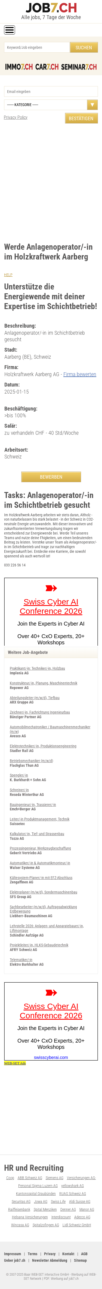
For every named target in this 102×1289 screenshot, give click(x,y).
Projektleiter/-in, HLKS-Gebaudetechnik (39, 945)
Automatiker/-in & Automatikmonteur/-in (40, 863)
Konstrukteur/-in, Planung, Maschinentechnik (43, 683)
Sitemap (80, 1260)
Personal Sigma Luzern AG (38, 1186)
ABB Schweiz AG (30, 1178)
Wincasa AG (20, 1225)
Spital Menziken (45, 1209)
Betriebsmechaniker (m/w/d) (31, 761)
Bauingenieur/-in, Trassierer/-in (33, 804)
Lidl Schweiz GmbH (77, 1225)
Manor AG (86, 1209)
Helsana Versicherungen (30, 1217)
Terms (32, 1254)
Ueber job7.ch (14, 1260)
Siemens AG (54, 1178)
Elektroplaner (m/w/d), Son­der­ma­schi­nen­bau (43, 892)
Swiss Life (58, 1201)
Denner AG (68, 1209)
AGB (84, 1254)
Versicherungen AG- (81, 1178)
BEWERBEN (51, 477)
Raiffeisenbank (19, 1209)
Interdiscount (61, 1217)
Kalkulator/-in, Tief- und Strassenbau (37, 834)
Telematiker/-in (21, 960)
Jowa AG (40, 1201)
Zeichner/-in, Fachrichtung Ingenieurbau (40, 712)
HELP (8, 275)
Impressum (12, 1254)
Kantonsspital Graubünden (36, 1193)
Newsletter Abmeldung (49, 1260)
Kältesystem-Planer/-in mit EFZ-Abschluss (41, 878)
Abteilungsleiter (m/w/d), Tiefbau (35, 698)
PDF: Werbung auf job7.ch (61, 1278)
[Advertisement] (51, 183)
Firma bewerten (79, 374)
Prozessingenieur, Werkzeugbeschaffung (40, 848)
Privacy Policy (15, 117)
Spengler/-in (19, 775)
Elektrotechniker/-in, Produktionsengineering (43, 746)
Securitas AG (21, 1201)
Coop (10, 1178)
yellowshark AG (72, 1186)
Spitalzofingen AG (46, 1225)
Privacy (49, 1254)
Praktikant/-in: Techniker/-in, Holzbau (37, 668)
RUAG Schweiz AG (72, 1193)
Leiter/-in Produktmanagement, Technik (39, 819)
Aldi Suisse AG (79, 1201)
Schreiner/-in (19, 790)
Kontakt (68, 1254)
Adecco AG (82, 1217)
